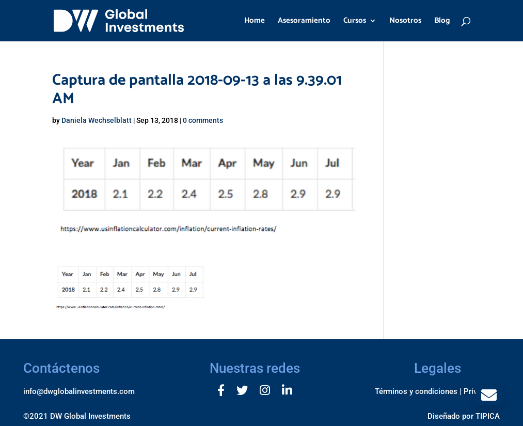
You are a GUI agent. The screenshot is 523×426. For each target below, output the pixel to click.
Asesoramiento (304, 22)
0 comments (203, 120)
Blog (442, 22)
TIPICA (488, 416)
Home (254, 22)
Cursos (354, 22)
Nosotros (405, 22)
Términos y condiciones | (418, 391)
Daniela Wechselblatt (96, 120)
